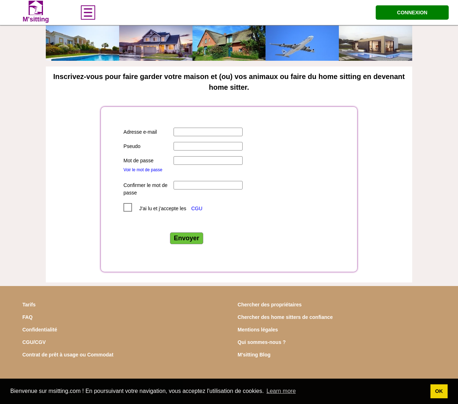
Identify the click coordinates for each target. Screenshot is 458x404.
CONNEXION (412, 12)
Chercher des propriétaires (270, 304)
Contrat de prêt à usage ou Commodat (67, 355)
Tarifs (28, 304)
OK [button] (439, 391)
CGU (196, 208)
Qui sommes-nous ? (262, 342)
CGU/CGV (33, 342)
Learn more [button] (281, 391)
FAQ (27, 317)
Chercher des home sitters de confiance (285, 317)
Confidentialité (39, 329)
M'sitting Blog (254, 355)
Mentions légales (258, 329)
